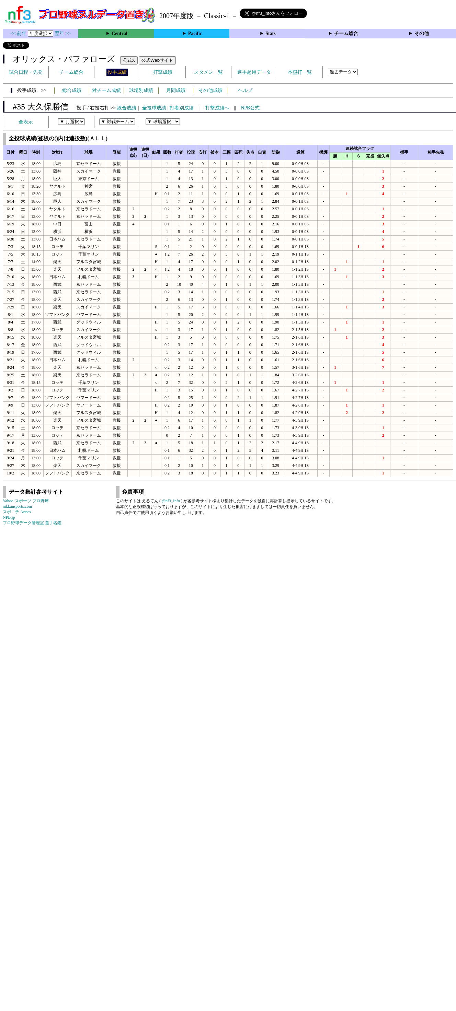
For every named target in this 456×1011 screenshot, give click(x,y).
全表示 (26, 122)
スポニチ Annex (17, 511)
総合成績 (71, 90)
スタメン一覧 (208, 72)
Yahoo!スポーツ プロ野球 (26, 500)
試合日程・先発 (26, 72)
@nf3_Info (171, 500)
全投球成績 (154, 107)
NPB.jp (9, 517)
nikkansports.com (17, 506)
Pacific (195, 33)
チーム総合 (346, 33)
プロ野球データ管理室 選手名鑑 (32, 522)
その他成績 (210, 90)
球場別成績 (141, 90)
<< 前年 (19, 33)
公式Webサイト (157, 60)
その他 (421, 33)
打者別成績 (182, 107)
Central (119, 33)
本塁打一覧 (300, 72)
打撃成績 (162, 72)
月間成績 (175, 90)
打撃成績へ (217, 107)
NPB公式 (250, 107)
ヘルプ (245, 90)
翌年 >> (63, 33)
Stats (270, 33)
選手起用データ (254, 72)
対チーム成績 (106, 90)
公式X (129, 60)
